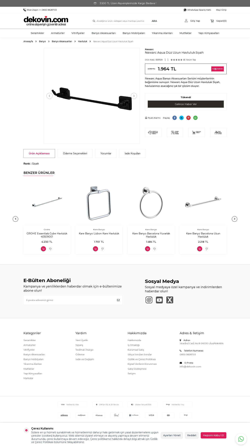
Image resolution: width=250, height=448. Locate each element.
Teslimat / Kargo (84, 349)
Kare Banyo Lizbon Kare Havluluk (99, 233)
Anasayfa (28, 41)
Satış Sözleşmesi (137, 368)
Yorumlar (106, 153)
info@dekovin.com (190, 366)
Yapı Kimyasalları (208, 33)
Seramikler (37, 33)
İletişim (132, 373)
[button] (50, 96)
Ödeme (80, 354)
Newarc (149, 49)
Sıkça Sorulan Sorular (140, 354)
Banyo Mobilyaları (134, 33)
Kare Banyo (99, 229)
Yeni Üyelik (82, 340)
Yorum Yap (191, 60)
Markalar (28, 378)
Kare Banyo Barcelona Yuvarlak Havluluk (151, 235)
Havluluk (82, 41)
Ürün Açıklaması (39, 153)
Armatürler (58, 33)
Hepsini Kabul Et (213, 435)
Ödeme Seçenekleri (75, 153)
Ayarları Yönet (172, 435)
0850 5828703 (188, 354)
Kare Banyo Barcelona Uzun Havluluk (203, 235)
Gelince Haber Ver (186, 104)
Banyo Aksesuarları (103, 33)
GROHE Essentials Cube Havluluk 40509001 (47, 235)
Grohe (47, 229)
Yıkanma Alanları (162, 33)
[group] (92, 96)
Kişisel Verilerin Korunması (142, 364)
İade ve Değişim (85, 359)
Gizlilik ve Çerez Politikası (142, 359)
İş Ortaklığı (134, 345)
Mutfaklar (185, 33)
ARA (154, 20)
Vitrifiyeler (78, 33)
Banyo (42, 41)
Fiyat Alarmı (152, 118)
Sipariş (79, 345)
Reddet (191, 435)
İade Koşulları (132, 153)
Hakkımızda (134, 340)
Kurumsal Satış (136, 349)
